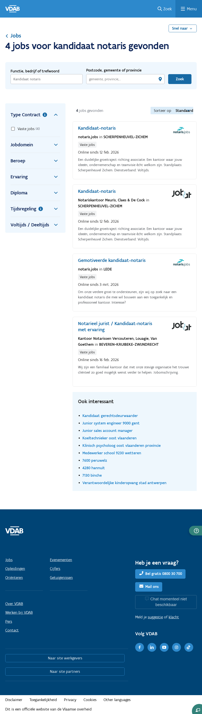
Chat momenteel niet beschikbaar (168, 602)
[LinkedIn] (151, 647)
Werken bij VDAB (19, 612)
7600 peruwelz (94, 460)
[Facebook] (139, 647)
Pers (8, 621)
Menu (192, 8)
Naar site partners (65, 671)
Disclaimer (13, 699)
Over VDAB (14, 603)
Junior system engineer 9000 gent (111, 423)
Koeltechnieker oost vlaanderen (109, 438)
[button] (195, 530)
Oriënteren (14, 577)
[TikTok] (188, 647)
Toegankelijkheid (43, 699)
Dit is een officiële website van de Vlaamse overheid (48, 709)
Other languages (117, 699)
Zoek (167, 8)
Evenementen (61, 559)
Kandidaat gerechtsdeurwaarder (110, 415)
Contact (12, 630)
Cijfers (55, 568)
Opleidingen (15, 568)
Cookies (90, 699)
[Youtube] (164, 647)
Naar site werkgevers (65, 658)
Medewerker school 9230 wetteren (111, 453)
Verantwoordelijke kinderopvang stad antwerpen (124, 482)
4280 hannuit (93, 467)
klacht (174, 617)
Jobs (13, 35)
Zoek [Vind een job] (180, 79)
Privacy (70, 699)
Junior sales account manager (107, 430)
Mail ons (152, 586)
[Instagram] (176, 647)
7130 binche (92, 475)
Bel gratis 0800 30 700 (163, 573)
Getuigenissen (61, 577)
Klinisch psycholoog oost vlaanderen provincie (121, 445)
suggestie (155, 617)
